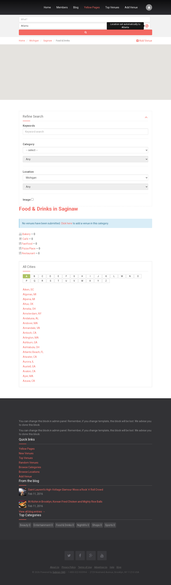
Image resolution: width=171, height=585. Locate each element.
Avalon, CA (29, 371)
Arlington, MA (31, 337)
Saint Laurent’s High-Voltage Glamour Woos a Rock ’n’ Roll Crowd (65, 489)
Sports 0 (110, 525)
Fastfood (27, 243)
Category (28, 144)
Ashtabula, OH (31, 347)
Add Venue (131, 7)
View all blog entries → (32, 511)
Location (28, 171)
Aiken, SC (28, 289)
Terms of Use (85, 567)
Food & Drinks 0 (65, 525)
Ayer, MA (28, 376)
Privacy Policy (69, 567)
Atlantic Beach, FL (33, 352)
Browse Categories (30, 467)
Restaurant (28, 253)
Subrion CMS (59, 572)
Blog (75, 7)
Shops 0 (97, 525)
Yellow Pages (92, 7)
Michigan (34, 40)
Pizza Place (29, 248)
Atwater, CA (30, 356)
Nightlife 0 (83, 525)
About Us (54, 567)
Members (62, 7)
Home (47, 7)
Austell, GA (29, 366)
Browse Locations (29, 471)
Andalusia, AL (31, 318)
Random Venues (28, 462)
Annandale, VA (31, 328)
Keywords (29, 125)
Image (27, 199)
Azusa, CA (29, 380)
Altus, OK (28, 303)
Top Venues (112, 7)
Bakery (26, 234)
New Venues (26, 453)
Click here (66, 223)
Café (25, 238)
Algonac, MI (29, 294)
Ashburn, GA (30, 342)
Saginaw (47, 40)
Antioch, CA (29, 332)
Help (112, 567)
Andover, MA (30, 323)
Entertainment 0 (43, 525)
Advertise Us (100, 567)
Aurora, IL (28, 361)
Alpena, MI (29, 299)
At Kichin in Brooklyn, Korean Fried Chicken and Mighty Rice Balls (65, 501)
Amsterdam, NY (32, 313)
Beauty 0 (25, 525)
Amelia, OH (29, 308)
